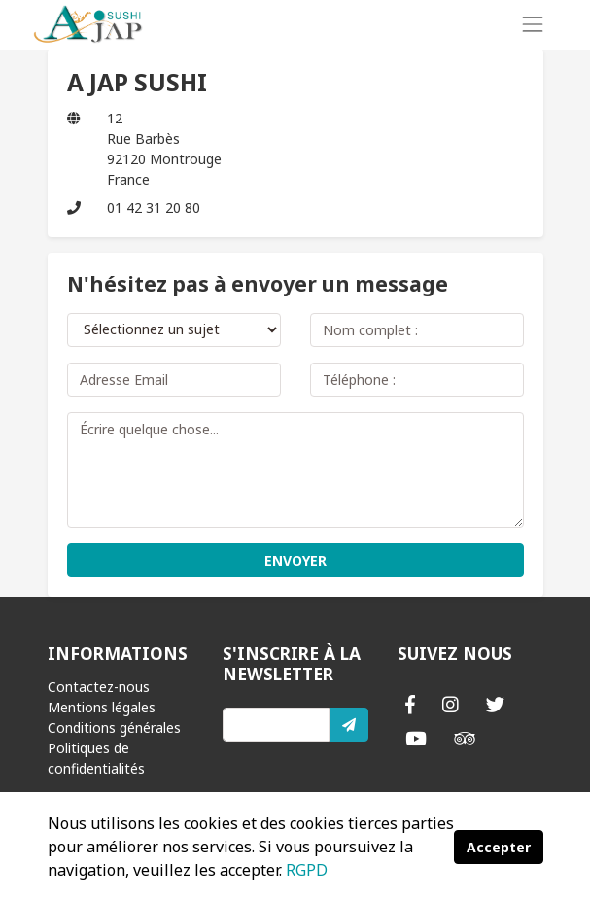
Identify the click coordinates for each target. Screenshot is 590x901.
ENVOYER (295, 560)
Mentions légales (102, 707)
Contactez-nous (99, 686)
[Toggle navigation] (532, 24)
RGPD (307, 870)
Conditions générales (114, 727)
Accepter (499, 847)
